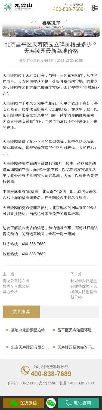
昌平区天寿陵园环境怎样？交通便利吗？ (76, 331)
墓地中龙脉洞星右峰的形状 (30, 331)
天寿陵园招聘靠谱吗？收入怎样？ (76, 348)
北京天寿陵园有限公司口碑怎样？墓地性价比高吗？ (30, 348)
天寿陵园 (10, 75)
